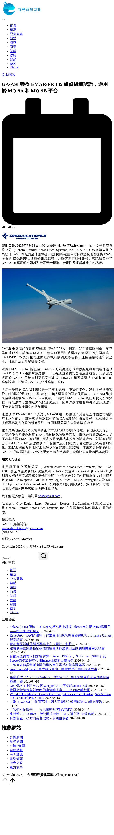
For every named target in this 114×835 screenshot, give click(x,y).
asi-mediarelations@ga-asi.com (22, 528)
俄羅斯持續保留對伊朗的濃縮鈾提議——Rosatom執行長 (50, 690)
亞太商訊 (8, 74)
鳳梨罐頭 (16, 758)
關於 (13, 604)
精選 (13, 574)
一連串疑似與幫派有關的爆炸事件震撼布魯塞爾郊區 (47, 665)
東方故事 (16, 767)
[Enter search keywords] (20, 558)
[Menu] (3, 19)
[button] (43, 556)
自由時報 (16, 750)
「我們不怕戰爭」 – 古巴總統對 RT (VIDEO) (42, 709)
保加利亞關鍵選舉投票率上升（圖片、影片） (42, 644)
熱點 (13, 583)
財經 (13, 595)
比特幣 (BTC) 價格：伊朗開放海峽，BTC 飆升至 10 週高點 (52, 714)
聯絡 (13, 600)
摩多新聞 (16, 741)
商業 (13, 591)
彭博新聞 (16, 737)
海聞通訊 (16, 754)
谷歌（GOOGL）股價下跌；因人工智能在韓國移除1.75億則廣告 (56, 701)
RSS (13, 608)
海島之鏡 (16, 763)
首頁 (13, 570)
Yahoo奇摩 (17, 746)
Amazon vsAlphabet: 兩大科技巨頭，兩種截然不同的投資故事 (53, 669)
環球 (13, 587)
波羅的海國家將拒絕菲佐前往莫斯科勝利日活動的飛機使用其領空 (57, 648)
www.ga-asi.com (49, 496)
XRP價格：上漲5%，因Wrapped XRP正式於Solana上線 (49, 685)
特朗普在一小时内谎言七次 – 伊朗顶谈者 (39, 718)
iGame (14, 612)
